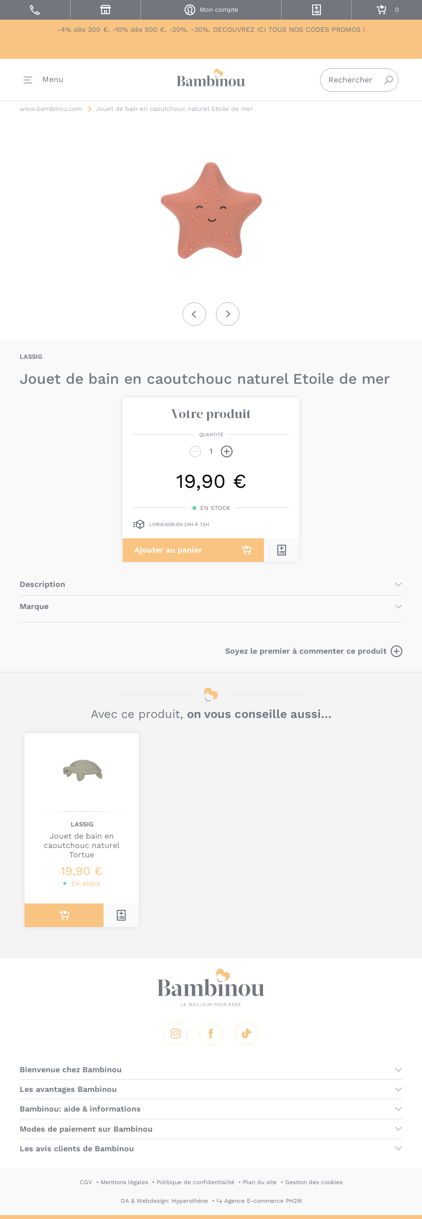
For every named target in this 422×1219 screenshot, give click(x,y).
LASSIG (31, 356)
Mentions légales (124, 1182)
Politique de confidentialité (196, 1182)
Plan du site (260, 1182)
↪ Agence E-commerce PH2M (259, 1200)
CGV (86, 1182)
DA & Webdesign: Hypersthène (164, 1200)
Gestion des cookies (314, 1182)
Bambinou (211, 79)
